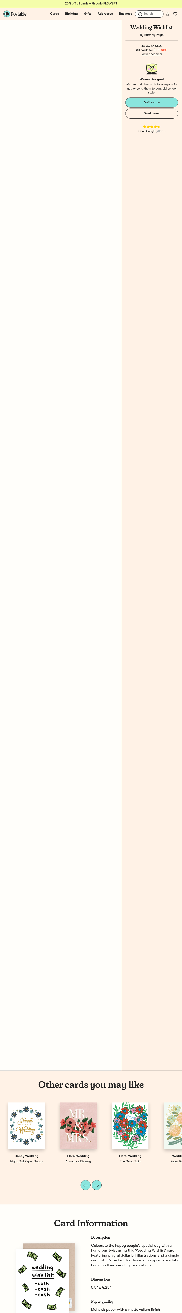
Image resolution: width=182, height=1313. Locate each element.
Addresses (105, 13)
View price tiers (152, 54)
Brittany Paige (154, 35)
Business (125, 13)
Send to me (151, 113)
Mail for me (152, 102)
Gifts (87, 13)
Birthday (71, 13)
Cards (54, 13)
